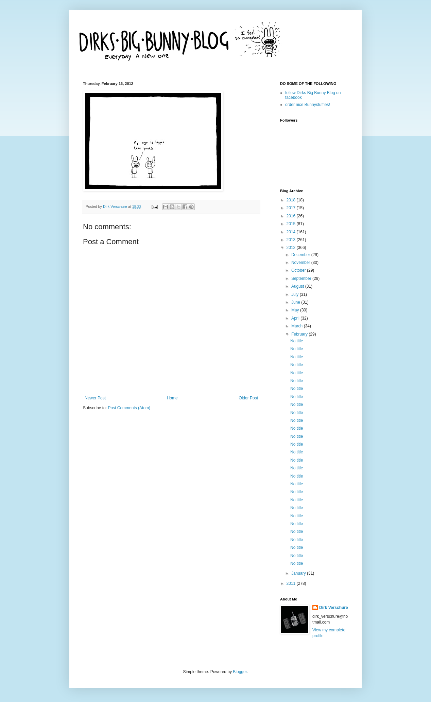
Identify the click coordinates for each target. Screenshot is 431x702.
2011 (292, 583)
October (299, 270)
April (295, 318)
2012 (292, 247)
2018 (292, 200)
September (301, 278)
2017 (292, 207)
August (298, 286)
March (297, 326)
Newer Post (95, 398)
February (300, 334)
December (301, 254)
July (295, 294)
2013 (292, 239)
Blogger (240, 671)
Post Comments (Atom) (129, 408)
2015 (292, 223)
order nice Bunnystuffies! (307, 104)
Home (172, 398)
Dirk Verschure (115, 206)
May (295, 310)
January (299, 573)
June (296, 302)
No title (296, 341)
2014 (292, 232)
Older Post (248, 398)
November (301, 262)
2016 (292, 216)
